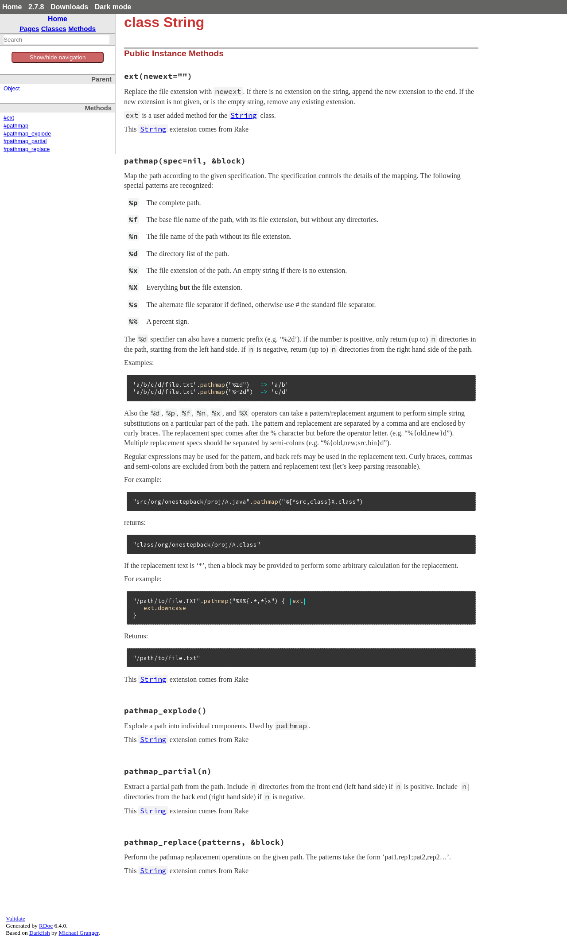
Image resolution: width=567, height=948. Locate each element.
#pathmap (16, 126)
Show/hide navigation (58, 57)
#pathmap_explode (27, 134)
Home (12, 7)
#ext (9, 118)
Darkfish (39, 932)
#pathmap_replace (27, 149)
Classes (53, 28)
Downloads (69, 7)
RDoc (46, 925)
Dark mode (113, 7)
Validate (15, 918)
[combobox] (56, 39)
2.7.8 (36, 7)
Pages (29, 28)
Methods (82, 28)
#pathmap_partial (25, 141)
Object (11, 88)
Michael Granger (79, 932)
